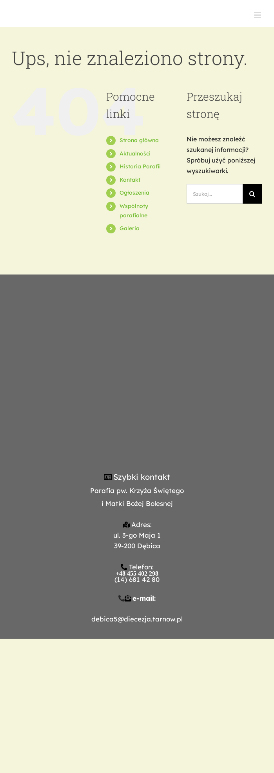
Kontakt (130, 179)
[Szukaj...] (215, 194)
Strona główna (139, 140)
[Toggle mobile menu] (258, 15)
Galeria (130, 228)
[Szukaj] (252, 194)
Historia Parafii (140, 166)
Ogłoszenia (134, 192)
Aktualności (135, 153)
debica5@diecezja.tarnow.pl (137, 619)
